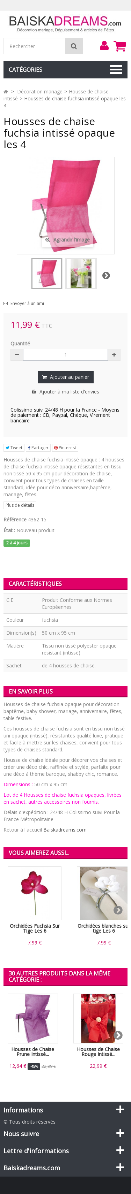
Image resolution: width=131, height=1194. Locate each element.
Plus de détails (20, 505)
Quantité (20, 343)
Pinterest (65, 448)
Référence (15, 519)
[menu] (104, 45)
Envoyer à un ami (27, 303)
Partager (38, 448)
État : (9, 530)
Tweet (14, 448)
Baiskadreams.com (65, 829)
